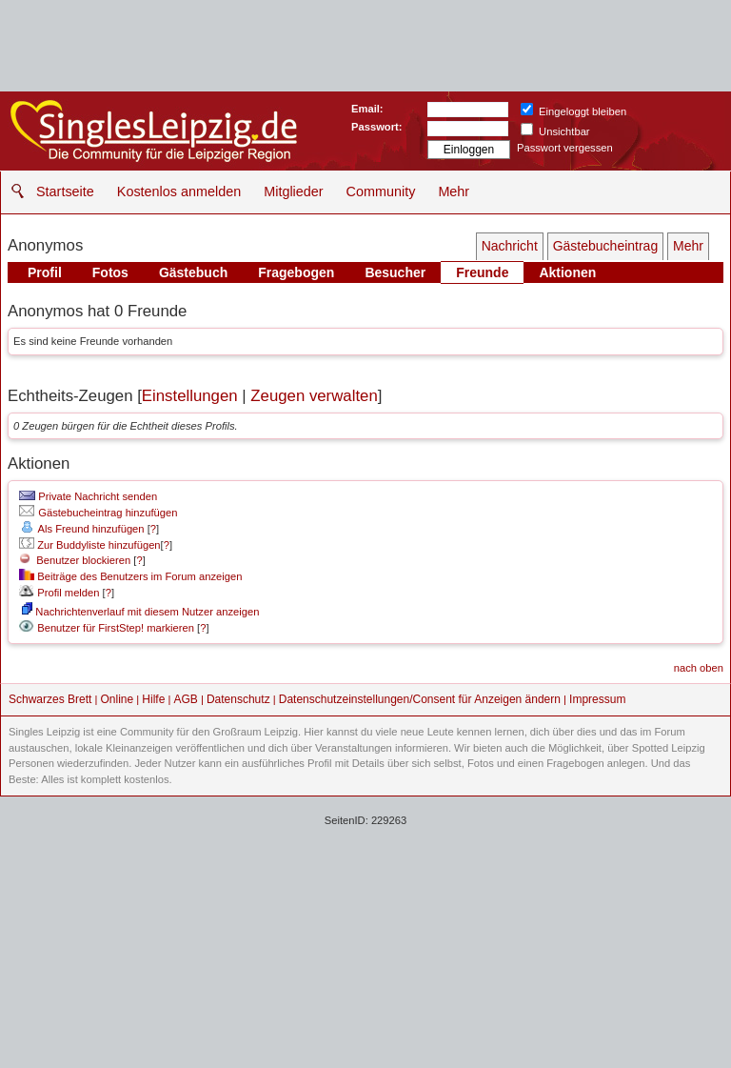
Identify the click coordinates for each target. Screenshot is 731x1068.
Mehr (453, 191)
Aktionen (567, 272)
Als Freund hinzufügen (81, 528)
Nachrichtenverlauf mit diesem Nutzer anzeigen (140, 611)
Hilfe (153, 699)
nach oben (698, 668)
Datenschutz (238, 699)
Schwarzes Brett (50, 699)
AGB (185, 699)
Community (381, 191)
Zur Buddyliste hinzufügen (89, 545)
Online (117, 699)
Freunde (482, 272)
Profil (45, 272)
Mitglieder (293, 191)
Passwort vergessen (565, 147)
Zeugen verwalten (313, 396)
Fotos (110, 272)
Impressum (597, 699)
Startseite (65, 191)
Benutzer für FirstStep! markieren (115, 628)
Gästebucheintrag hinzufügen (98, 512)
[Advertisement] (365, 929)
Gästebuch (193, 272)
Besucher (395, 272)
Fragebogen (296, 272)
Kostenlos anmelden (179, 191)
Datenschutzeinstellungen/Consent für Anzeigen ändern (420, 699)
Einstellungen (190, 396)
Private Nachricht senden (88, 496)
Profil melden (59, 592)
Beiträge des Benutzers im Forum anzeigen (130, 576)
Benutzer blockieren (74, 560)
